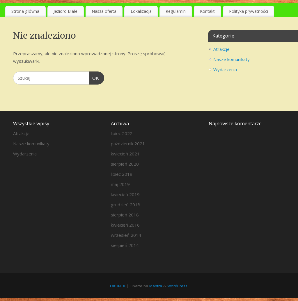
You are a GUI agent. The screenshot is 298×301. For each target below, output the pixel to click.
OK (94, 77)
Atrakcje (221, 49)
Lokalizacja (141, 11)
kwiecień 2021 (125, 154)
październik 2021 (128, 143)
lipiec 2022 (121, 133)
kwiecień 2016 (125, 225)
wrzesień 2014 (126, 235)
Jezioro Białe (65, 11)
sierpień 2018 (125, 215)
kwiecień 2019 (125, 194)
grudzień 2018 (125, 204)
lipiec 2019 (121, 174)
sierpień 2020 (125, 164)
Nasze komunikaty (231, 59)
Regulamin (176, 11)
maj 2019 (120, 184)
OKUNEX (117, 286)
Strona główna (25, 11)
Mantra (155, 286)
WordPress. (177, 286)
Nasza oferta (104, 11)
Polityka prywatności (248, 11)
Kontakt (207, 11)
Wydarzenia (225, 69)
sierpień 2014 (125, 245)
